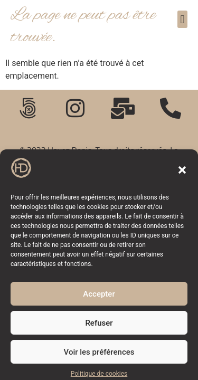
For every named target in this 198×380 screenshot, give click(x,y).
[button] (182, 174)
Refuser (98, 327)
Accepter (99, 298)
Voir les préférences (99, 357)
